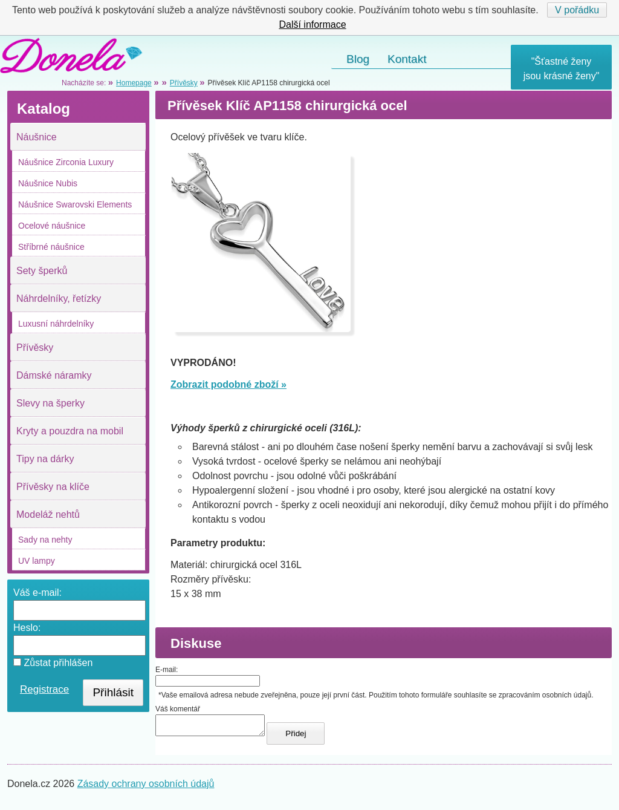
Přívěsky (34, 347)
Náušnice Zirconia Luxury (66, 162)
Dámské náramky (53, 375)
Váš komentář (177, 709)
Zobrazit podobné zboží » (228, 384)
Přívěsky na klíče (52, 487)
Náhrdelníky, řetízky (58, 298)
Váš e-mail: (37, 592)
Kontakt (406, 59)
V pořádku (577, 10)
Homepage (134, 83)
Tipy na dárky (45, 459)
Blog (357, 59)
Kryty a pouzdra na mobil (69, 431)
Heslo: (27, 627)
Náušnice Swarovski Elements (75, 204)
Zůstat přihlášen (52, 663)
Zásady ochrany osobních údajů (146, 787)
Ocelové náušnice (51, 225)
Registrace (44, 689)
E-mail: (166, 669)
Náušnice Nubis (47, 183)
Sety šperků (41, 271)
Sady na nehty (45, 539)
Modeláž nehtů (48, 514)
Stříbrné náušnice (51, 247)
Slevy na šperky (50, 403)
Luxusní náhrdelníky (56, 323)
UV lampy (36, 561)
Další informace (312, 24)
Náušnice (36, 137)
